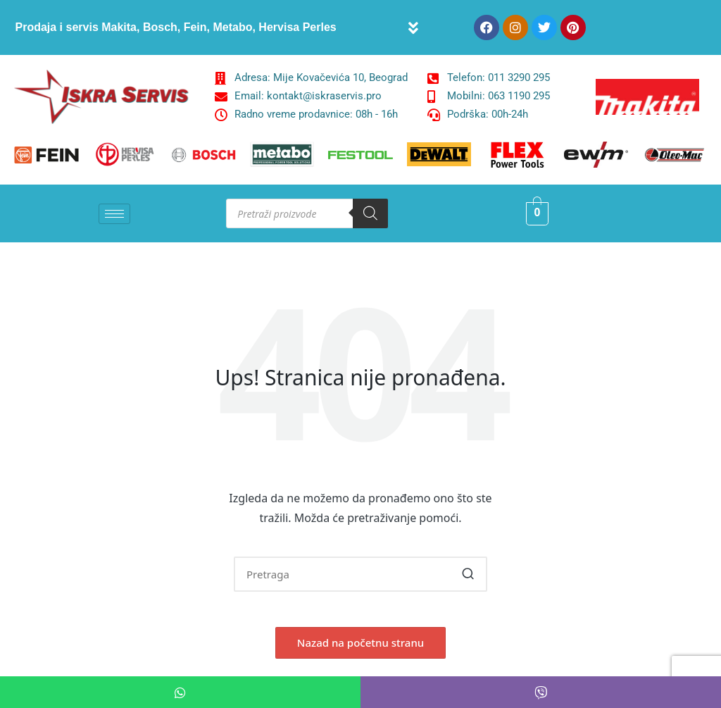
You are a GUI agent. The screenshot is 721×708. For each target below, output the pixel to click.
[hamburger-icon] (114, 214)
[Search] (370, 213)
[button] (413, 27)
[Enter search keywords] (360, 574)
